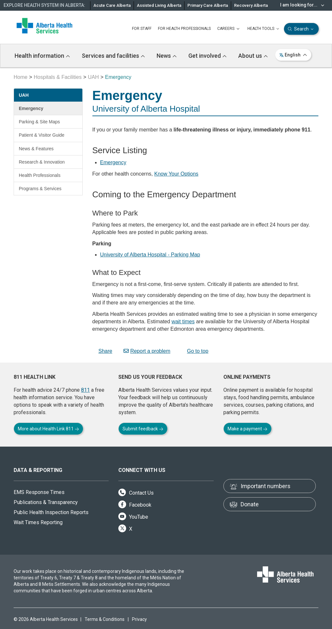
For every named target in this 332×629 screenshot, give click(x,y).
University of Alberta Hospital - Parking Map (150, 254)
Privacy (139, 619)
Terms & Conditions (104, 619)
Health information (42, 55)
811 (85, 390)
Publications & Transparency (46, 502)
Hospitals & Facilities (58, 77)
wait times (183, 321)
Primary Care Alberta (207, 5)
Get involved (207, 55)
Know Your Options (176, 174)
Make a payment (247, 428)
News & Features (36, 148)
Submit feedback (143, 428)
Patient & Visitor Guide (42, 135)
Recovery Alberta (251, 5)
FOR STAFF (141, 28)
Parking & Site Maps (39, 121)
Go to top (195, 351)
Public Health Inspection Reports (51, 512)
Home (21, 77)
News (167, 55)
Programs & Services (40, 188)
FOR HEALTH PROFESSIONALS (184, 28)
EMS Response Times (39, 492)
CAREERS (229, 28)
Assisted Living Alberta (159, 5)
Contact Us (136, 493)
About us (253, 55)
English (293, 54)
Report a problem (147, 351)
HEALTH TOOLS (263, 28)
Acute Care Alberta (112, 5)
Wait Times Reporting (38, 522)
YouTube (133, 517)
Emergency (31, 108)
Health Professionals (39, 175)
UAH (93, 77)
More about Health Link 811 (48, 428)
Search (301, 29)
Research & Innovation (42, 162)
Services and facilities (113, 55)
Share (102, 351)
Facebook (134, 505)
